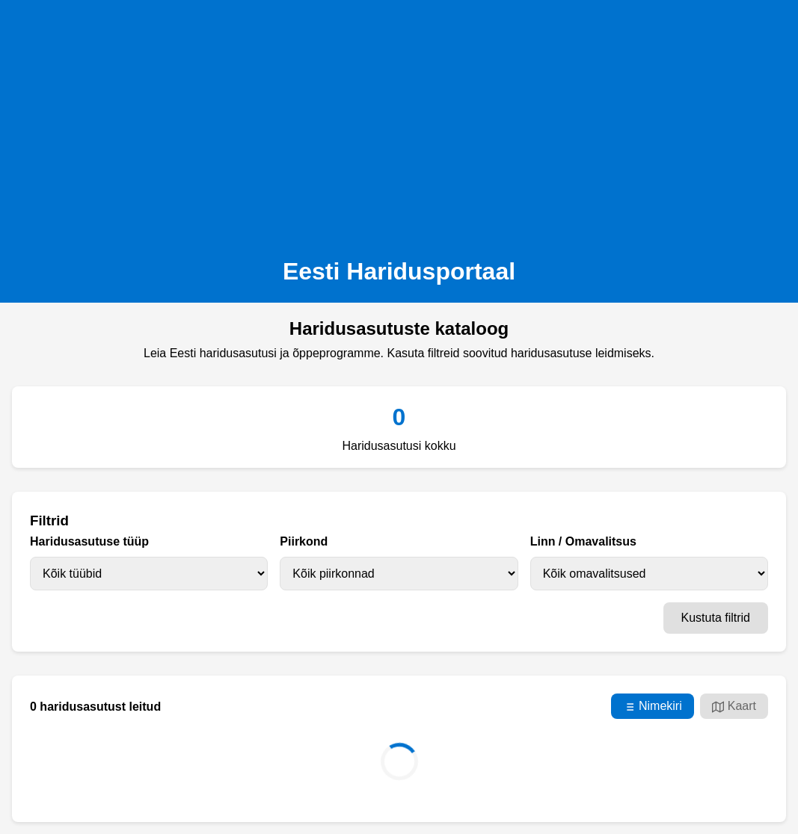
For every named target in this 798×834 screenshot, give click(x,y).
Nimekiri (652, 706)
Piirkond (304, 541)
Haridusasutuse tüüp (89, 541)
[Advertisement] (399, 124)
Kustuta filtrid (715, 617)
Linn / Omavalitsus (583, 541)
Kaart (734, 706)
